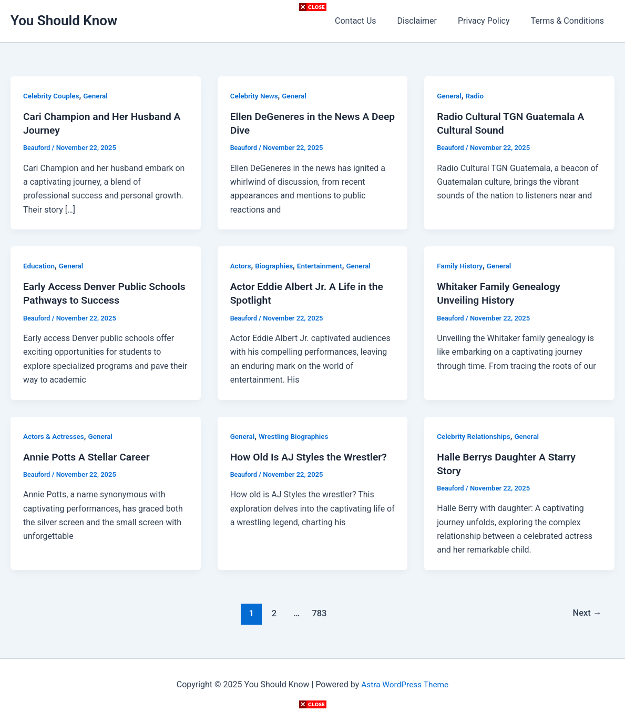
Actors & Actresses (54, 436)
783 (318, 613)
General (97, 96)
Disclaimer (427, 21)
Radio (475, 96)
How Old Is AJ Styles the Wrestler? (311, 456)
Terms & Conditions (570, 21)
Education (39, 266)
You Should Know (64, 20)
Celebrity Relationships (475, 436)
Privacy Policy (490, 21)
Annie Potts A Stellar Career (89, 456)
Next (586, 613)
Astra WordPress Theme (405, 684)
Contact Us (370, 21)
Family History (460, 266)
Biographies (275, 266)
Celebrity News (255, 96)
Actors (241, 266)
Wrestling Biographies (296, 436)
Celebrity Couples (52, 96)
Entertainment (322, 266)
